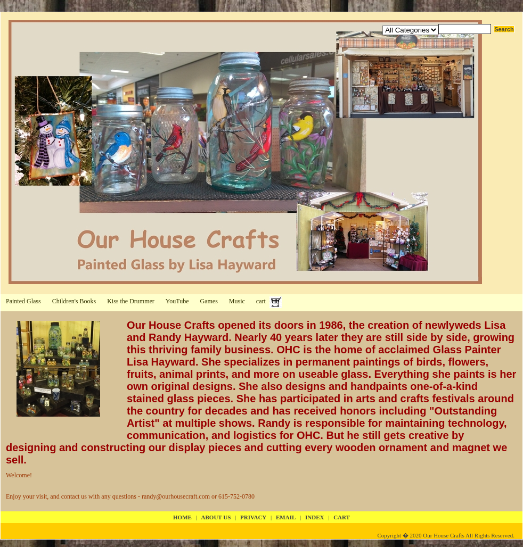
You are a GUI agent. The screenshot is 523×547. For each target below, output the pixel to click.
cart (261, 301)
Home (182, 517)
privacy (253, 517)
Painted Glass (23, 301)
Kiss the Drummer (130, 301)
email (286, 517)
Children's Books (74, 301)
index (314, 517)
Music (237, 301)
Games (209, 301)
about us (216, 517)
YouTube (177, 301)
